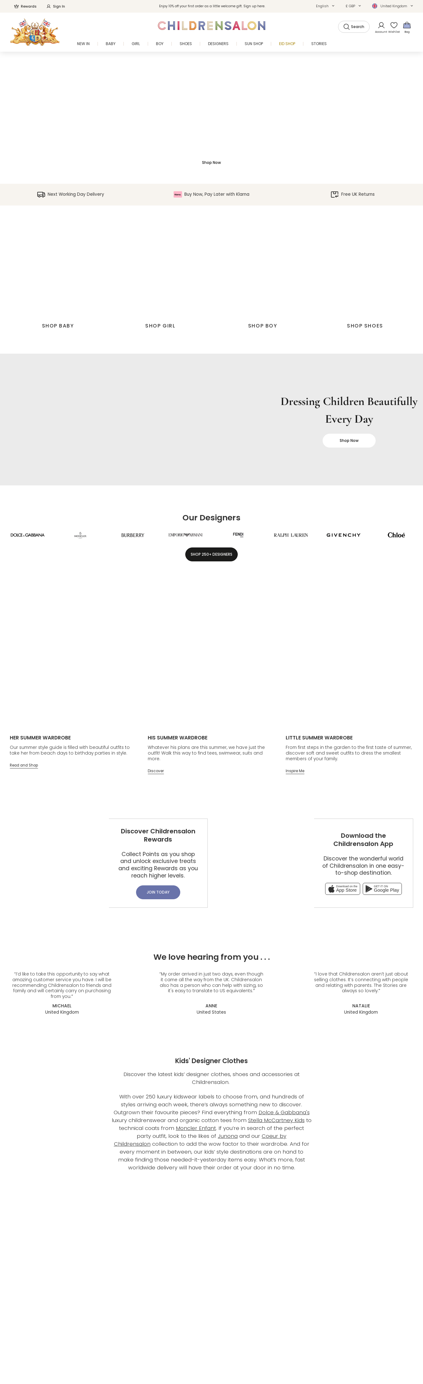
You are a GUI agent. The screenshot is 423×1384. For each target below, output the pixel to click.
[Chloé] (396, 535)
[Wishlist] (392, 27)
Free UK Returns (352, 194)
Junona (228, 1136)
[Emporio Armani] (185, 535)
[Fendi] (238, 535)
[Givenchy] (343, 535)
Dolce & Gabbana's (284, 1112)
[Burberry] (133, 535)
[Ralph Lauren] (291, 535)
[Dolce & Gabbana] (28, 535)
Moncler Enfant (196, 1128)
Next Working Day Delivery (70, 194)
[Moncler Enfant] (80, 535)
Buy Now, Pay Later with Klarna (211, 194)
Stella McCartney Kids (276, 1120)
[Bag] (407, 27)
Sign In (55, 6)
